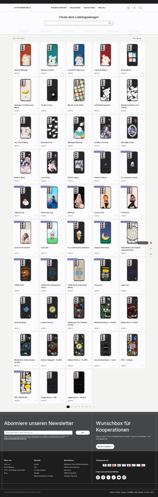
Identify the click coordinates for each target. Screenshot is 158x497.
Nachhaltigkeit (9, 467)
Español (140, 492)
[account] (134, 8)
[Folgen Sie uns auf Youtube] (119, 477)
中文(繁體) (130, 492)
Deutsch (112, 492)
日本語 (136, 492)
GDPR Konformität (70, 473)
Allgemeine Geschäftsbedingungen (76, 464)
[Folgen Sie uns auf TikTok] (114, 477)
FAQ (35, 467)
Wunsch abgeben (105, 446)
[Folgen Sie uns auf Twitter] (108, 477)
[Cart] (128, 8)
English (118, 492)
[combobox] (138, 38)
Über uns (101, 7)
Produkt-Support (40, 470)
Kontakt (36, 473)
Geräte (36, 464)
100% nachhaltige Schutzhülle (14, 470)
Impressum (67, 470)
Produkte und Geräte (59, 7)
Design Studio (75, 7)
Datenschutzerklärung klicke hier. (15, 439)
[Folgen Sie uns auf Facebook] (103, 477)
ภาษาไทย (146, 492)
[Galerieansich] (151, 243)
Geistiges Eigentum (70, 476)
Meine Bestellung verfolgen (43, 476)
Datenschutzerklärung (71, 467)
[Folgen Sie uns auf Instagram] (98, 477)
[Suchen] (140, 8)
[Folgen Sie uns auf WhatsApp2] (124, 477)
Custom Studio (89, 7)
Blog (5, 473)
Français (123, 492)
